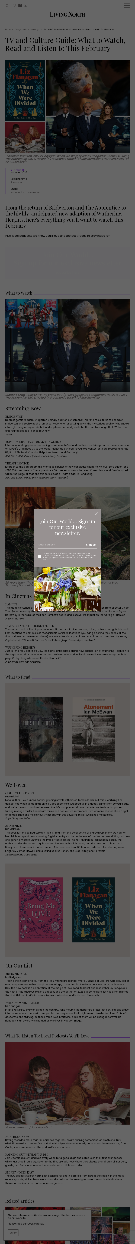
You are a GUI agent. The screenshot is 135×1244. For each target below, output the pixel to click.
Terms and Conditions (68, 555)
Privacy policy (49, 555)
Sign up (91, 545)
